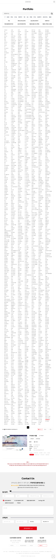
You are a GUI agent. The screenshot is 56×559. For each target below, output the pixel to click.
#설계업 (26, 40)
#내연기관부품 (13, 165)
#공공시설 (6, 349)
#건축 (5, 264)
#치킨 (39, 335)
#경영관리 (6, 311)
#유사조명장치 (34, 159)
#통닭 (46, 78)
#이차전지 (33, 258)
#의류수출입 (34, 235)
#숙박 (26, 165)
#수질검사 (26, 153)
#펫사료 (46, 145)
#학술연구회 (47, 243)
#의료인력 (33, 223)
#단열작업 (12, 227)
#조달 (39, 156)
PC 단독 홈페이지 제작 (18, 500)
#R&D (5, 115)
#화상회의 (47, 358)
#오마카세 (33, 83)
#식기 (26, 244)
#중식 (39, 215)
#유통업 (33, 177)
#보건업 (19, 180)
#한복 (46, 262)
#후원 (46, 413)
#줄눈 (39, 205)
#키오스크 (40, 418)
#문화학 (19, 40)
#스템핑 (26, 202)
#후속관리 (47, 411)
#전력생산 (40, 34)
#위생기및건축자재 (35, 147)
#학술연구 (47, 238)
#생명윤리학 (20, 404)
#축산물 (39, 311)
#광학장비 (6, 424)
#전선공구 (40, 48)
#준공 (39, 202)
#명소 (12, 393)
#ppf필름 (5, 170)
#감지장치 (6, 220)
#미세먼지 (19, 60)
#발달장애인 (20, 110)
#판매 (46, 119)
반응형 (8, 17)
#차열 (39, 256)
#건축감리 (6, 265)
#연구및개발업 (34, 33)
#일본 (33, 300)
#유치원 (33, 173)
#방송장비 (19, 128)
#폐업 (46, 154)
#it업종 (5, 154)
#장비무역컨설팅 (34, 372)
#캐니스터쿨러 (40, 358)
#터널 (46, 48)
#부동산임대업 (20, 237)
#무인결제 (19, 34)
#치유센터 (40, 332)
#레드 (12, 338)
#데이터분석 (13, 272)
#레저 (12, 348)
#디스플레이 (13, 320)
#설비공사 (26, 45)
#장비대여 (33, 369)
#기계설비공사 (13, 103)
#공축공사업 (6, 390)
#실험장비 (26, 311)
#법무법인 (19, 151)
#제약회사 (40, 124)
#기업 (12, 124)
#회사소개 (47, 405)
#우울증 (33, 119)
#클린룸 (39, 413)
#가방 (5, 195)
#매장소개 (12, 384)
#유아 (33, 160)
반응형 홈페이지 (8, 500)
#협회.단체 (47, 343)
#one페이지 (6, 168)
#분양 (19, 267)
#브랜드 (19, 279)
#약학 (26, 372)
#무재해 (19, 36)
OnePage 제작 (41, 500)
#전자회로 (40, 78)
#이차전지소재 (34, 261)
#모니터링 (12, 398)
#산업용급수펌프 (21, 361)
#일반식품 (33, 296)
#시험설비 (26, 240)
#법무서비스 (20, 153)
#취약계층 (40, 320)
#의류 (33, 227)
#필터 (46, 226)
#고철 (5, 328)
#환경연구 (47, 386)
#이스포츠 (33, 256)
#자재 (33, 355)
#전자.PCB (40, 54)
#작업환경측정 (34, 360)
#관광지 (5, 408)
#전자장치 (40, 69)
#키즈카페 (40, 421)
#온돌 (33, 90)
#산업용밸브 (20, 363)
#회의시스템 (47, 408)
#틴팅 (46, 109)
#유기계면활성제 (34, 153)
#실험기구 (26, 303)
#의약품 (33, 238)
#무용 (19, 33)
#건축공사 (6, 267)
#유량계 (33, 156)
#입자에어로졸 (34, 313)
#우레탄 (33, 116)
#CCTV (5, 43)
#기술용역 (12, 118)
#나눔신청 (12, 154)
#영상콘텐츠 (34, 71)
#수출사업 (26, 159)
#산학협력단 (20, 378)
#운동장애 (33, 125)
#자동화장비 (34, 343)
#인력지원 (33, 272)
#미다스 (19, 52)
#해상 (46, 288)
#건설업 (5, 256)
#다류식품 (12, 212)
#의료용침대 (34, 220)
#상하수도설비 (20, 401)
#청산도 (39, 285)
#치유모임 (40, 331)
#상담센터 (19, 390)
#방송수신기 (20, 127)
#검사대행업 (6, 290)
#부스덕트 (19, 247)
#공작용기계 (6, 375)
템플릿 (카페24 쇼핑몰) (47, 24)
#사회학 (19, 345)
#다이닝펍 (12, 215)
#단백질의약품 (13, 224)
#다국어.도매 (13, 211)
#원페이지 (33, 144)
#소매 (26, 87)
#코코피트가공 (40, 396)
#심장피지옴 (27, 317)
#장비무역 (33, 370)
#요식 (33, 106)
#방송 (19, 125)
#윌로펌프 (33, 151)
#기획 (12, 144)
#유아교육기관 (34, 162)
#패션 (46, 128)
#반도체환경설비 (21, 101)
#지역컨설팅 (40, 226)
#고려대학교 (6, 323)
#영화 (33, 74)
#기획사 (12, 145)
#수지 (26, 150)
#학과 (46, 232)
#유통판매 (33, 179)
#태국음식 (47, 39)
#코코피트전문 (40, 399)
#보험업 (19, 205)
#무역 (19, 30)
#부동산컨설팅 (20, 238)
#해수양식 (47, 300)
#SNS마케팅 (6, 127)
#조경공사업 (40, 147)
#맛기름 (12, 375)
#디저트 (12, 323)
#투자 (46, 98)
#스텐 (26, 200)
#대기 (12, 235)
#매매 (12, 380)
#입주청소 (33, 317)
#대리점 (12, 244)
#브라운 (19, 278)
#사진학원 (19, 334)
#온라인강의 (34, 94)
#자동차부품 (34, 329)
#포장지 (46, 165)
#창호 (39, 264)
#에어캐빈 (26, 401)
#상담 (19, 387)
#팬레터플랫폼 (47, 132)
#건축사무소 (6, 276)
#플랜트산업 (47, 206)
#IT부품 (5, 68)
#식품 (26, 261)
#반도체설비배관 (21, 97)
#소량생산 (26, 86)
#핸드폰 (46, 311)
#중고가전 (40, 209)
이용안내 (31, 545)
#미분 (19, 55)
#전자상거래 (40, 63)
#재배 (33, 383)
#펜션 (46, 141)
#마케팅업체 (13, 370)
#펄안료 (46, 133)
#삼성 (19, 384)
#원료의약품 (34, 141)
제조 (24, 17)
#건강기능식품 (6, 240)
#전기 (33, 399)
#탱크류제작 (47, 46)
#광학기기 (6, 422)
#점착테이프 (40, 86)
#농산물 (12, 197)
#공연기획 (6, 370)
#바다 (19, 75)
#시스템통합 (27, 223)
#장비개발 (33, 367)
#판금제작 (47, 115)
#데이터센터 (13, 273)
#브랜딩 (19, 282)
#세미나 (26, 72)
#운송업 (33, 128)
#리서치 (12, 361)
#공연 (5, 369)
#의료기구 (33, 205)
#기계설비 (12, 101)
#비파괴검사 (20, 314)
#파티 (46, 113)
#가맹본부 (6, 186)
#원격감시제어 (34, 133)
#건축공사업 (6, 268)
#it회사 (5, 159)
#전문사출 (40, 42)
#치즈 (39, 334)
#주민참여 (40, 185)
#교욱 (12, 33)
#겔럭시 (5, 303)
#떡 (11, 329)
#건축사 (5, 275)
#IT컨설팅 (6, 80)
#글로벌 (12, 78)
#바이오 (19, 80)
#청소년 (39, 288)
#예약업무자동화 (34, 80)
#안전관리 (26, 348)
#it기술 (5, 148)
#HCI (5, 55)
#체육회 (39, 299)
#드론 (12, 314)
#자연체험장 (34, 351)
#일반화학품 (34, 299)
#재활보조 (33, 387)
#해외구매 (47, 305)
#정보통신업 (40, 101)
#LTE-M (5, 94)
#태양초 (46, 45)
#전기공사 (33, 404)
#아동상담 (26, 331)
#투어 (46, 95)
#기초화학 (12, 139)
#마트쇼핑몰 (13, 373)
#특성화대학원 (47, 103)
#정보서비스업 (40, 97)
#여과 (26, 415)
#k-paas (5, 160)
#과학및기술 (6, 402)
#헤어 (46, 329)
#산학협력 (19, 376)
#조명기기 (40, 162)
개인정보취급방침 (23, 545)
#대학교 (12, 258)
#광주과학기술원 (7, 419)
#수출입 (26, 162)
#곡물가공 (6, 335)
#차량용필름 (40, 252)
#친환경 (39, 341)
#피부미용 (47, 212)
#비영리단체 (20, 297)
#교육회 (12, 45)
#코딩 (39, 390)
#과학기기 (6, 398)
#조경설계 (40, 150)
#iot (5, 144)
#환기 (46, 390)
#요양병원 (33, 109)
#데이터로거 (13, 270)
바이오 (35, 17)
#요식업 (33, 107)
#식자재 (26, 258)
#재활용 (33, 389)
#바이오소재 (20, 86)
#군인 (12, 68)
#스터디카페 (27, 198)
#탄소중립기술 (47, 33)
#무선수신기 (13, 422)
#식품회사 (26, 270)
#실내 (26, 290)
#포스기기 (47, 162)
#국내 (12, 57)
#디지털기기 (13, 326)
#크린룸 (39, 408)
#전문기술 (40, 40)
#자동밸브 (33, 322)
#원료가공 (33, 139)
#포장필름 (47, 167)
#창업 (39, 261)
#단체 (12, 230)
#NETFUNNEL (6, 103)
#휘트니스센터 (47, 416)
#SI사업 (5, 122)
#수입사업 (26, 147)
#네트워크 (12, 177)
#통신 (46, 80)
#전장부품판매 (40, 80)
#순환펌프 (26, 168)
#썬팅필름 (26, 328)
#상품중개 (19, 399)
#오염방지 (33, 86)
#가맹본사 (6, 188)
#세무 (26, 63)
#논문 (12, 192)
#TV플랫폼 (6, 132)
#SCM (5, 119)
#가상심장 (6, 197)
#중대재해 (40, 214)
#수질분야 (26, 154)
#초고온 (39, 305)
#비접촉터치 (20, 303)
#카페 (39, 354)
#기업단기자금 (13, 127)
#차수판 (39, 253)
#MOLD (5, 97)
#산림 (19, 346)
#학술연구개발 (47, 240)
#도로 (12, 279)
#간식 (5, 211)
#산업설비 (19, 355)
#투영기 (46, 97)
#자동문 (33, 320)
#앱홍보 (26, 366)
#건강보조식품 (6, 241)
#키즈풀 (39, 422)
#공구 (5, 352)
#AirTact (5, 36)
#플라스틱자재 (47, 202)
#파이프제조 (47, 110)
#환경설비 (47, 384)
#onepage (6, 167)
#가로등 (5, 185)
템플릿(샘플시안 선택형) (34, 24)
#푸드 (46, 176)
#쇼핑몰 (26, 133)
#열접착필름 (34, 57)
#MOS (5, 98)
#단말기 (12, 221)
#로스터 (12, 354)
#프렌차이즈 (47, 189)
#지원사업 (40, 227)
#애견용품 (26, 357)
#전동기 (39, 31)
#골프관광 (6, 343)
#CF (5, 46)
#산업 (19, 348)
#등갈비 (12, 316)
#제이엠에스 (40, 125)
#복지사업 (19, 212)
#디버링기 (12, 319)
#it (4, 145)
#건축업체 (6, 284)
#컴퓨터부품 (40, 380)
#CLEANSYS (6, 48)
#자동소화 (33, 323)
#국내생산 (12, 59)
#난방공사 (12, 159)
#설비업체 (26, 48)
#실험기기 (26, 305)
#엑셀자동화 (27, 408)
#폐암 (46, 153)
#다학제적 (12, 218)
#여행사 (26, 419)
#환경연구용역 (47, 387)
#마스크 (12, 366)
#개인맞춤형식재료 (7, 235)
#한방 (46, 261)
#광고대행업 (6, 416)
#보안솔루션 (20, 188)
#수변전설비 (27, 138)
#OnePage (6, 109)
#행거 (46, 314)
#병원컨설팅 (20, 179)
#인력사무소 (34, 270)
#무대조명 (12, 413)
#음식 (33, 189)
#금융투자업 (13, 90)
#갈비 (5, 215)
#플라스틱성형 (47, 200)
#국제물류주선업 (14, 63)
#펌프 (46, 135)
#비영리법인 (20, 299)
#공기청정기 (6, 358)
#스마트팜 (26, 183)
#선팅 (26, 36)
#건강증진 (6, 244)
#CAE (5, 40)
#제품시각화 (40, 144)
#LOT (5, 92)
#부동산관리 (20, 229)
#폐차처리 (47, 159)
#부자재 (19, 249)
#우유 (33, 121)
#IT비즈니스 (6, 69)
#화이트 (46, 361)
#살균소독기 (20, 381)
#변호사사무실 (20, 170)
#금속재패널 (13, 86)
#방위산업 (19, 135)
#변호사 (19, 168)
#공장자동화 (6, 381)
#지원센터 (40, 229)
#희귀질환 (47, 421)
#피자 (46, 215)
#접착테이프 (40, 87)
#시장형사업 (27, 227)
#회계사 (46, 404)
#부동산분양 (20, 232)
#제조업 (39, 132)
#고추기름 (6, 329)
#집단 (39, 244)
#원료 (33, 138)
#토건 (46, 60)
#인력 (33, 268)
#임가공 (33, 303)
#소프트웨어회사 (28, 121)
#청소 (39, 287)
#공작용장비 (6, 376)
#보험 (19, 198)
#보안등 (19, 186)
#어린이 (26, 384)
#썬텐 (26, 322)
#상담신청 (19, 393)
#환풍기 (46, 395)
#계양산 (5, 317)
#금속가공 (12, 81)
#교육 (12, 34)
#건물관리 (6, 246)
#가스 (5, 200)
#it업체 (5, 156)
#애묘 (26, 358)
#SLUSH (5, 124)
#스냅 (26, 171)
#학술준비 (47, 244)
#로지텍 (12, 357)
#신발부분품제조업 (28, 275)
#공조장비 (6, 386)
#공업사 (5, 367)
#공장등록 (6, 380)
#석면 (26, 33)
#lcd (5, 163)
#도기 (12, 278)
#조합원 (39, 171)
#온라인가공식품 (34, 92)
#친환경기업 (40, 343)
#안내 (26, 341)
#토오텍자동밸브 (48, 72)
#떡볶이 (12, 331)
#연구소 (33, 34)
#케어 (39, 386)
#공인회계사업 (6, 373)
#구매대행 (12, 49)
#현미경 (46, 337)
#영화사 (33, 75)
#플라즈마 (47, 203)
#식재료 (26, 259)
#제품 (39, 136)
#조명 (39, 159)
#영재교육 (33, 72)
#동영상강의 (13, 308)
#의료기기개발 (34, 208)
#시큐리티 (26, 230)
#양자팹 (26, 383)
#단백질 (12, 223)
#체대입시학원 (40, 294)
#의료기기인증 (34, 212)
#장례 (33, 363)
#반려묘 (19, 107)
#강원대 (5, 223)
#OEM (5, 106)
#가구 (5, 183)
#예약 (33, 78)
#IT (4, 63)
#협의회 (46, 340)
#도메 (12, 285)
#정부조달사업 (40, 104)
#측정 (39, 323)
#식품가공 (26, 262)
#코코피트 (40, 395)
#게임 (5, 297)
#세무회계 (26, 69)
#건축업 (5, 282)
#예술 (33, 77)
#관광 (5, 407)
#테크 (46, 57)
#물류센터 (19, 48)
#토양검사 (47, 71)
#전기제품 (33, 424)
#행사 (46, 316)
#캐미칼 (39, 360)
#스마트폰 (26, 186)
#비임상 (19, 300)
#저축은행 (33, 393)
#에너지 (26, 393)
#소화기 (26, 124)
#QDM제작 (6, 112)
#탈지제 (46, 36)
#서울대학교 (20, 422)
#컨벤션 (39, 370)
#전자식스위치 (40, 66)
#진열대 (39, 241)
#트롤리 (46, 100)
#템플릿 (46, 59)
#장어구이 (33, 376)
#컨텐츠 (39, 375)
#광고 (5, 413)
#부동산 (19, 224)
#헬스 (46, 332)
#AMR (5, 34)
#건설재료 (6, 261)
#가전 (5, 202)
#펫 (45, 142)
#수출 (26, 156)
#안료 (26, 343)
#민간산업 (19, 68)
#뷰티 (19, 276)
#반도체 (19, 94)
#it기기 (5, 147)
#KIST (5, 87)
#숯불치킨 (26, 170)
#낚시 (12, 156)
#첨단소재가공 (40, 279)
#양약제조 (26, 380)
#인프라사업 (34, 294)
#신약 (26, 284)
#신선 (26, 278)
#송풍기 (26, 128)
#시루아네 (26, 212)
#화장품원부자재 (48, 367)
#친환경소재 (40, 345)
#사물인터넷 (20, 323)
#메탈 (12, 392)
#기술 (12, 113)
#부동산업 (19, 235)
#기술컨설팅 (13, 121)
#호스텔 (46, 345)
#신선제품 (26, 281)
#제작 (39, 127)
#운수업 (33, 132)
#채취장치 (40, 270)
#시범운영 (26, 214)
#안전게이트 (27, 346)
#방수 (19, 132)
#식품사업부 (27, 264)
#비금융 (19, 291)
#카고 (39, 348)
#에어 (26, 398)
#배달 (19, 139)
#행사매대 (47, 320)
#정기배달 (40, 89)
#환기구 (46, 392)
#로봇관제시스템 (14, 352)
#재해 (33, 384)
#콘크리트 (40, 404)
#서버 (19, 415)
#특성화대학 (47, 101)
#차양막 (39, 255)
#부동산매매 (20, 230)
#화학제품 (47, 378)
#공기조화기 (6, 357)
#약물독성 (26, 367)
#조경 (39, 145)
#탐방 (46, 37)
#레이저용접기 (13, 345)
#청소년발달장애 (41, 290)
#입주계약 (33, 314)
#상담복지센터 (20, 389)
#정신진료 (40, 116)
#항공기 (46, 282)
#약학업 (26, 373)
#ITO (5, 65)
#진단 (39, 240)
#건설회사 (6, 262)
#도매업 (12, 284)
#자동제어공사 (34, 326)
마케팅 (31, 17)
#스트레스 (26, 205)
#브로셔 (19, 285)
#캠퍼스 (39, 363)
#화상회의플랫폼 (48, 360)
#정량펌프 (40, 90)
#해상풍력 (47, 299)
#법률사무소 (20, 148)
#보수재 (19, 183)
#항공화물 (47, 285)
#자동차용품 (34, 334)
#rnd (5, 171)
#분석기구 (19, 264)
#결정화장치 (6, 305)
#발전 (19, 113)
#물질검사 (19, 51)
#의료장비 (33, 224)
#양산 (26, 375)
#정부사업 (40, 103)
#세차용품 (26, 75)
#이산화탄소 (34, 255)
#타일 (39, 424)
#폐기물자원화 (47, 151)
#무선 (12, 416)
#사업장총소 (20, 326)
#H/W (5, 54)
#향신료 (46, 326)
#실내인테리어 (27, 293)
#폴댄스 (46, 170)
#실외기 (26, 300)
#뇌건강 (12, 206)
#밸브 (19, 147)
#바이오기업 (20, 81)
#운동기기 (33, 124)
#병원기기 (19, 176)
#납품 (12, 160)
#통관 (46, 77)
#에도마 (26, 395)
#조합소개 (40, 170)
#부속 (19, 244)
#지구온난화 (40, 218)
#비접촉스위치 (20, 302)
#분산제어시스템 (21, 261)
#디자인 (12, 322)
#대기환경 (12, 241)
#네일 (12, 173)
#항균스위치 (47, 287)
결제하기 (40, 545)
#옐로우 (33, 81)
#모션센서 (12, 405)
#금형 (12, 92)
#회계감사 (47, 401)
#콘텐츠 (39, 405)
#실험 (26, 302)
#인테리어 (33, 287)
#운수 (33, 130)
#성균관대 (26, 54)
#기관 (12, 107)
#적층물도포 (34, 396)
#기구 (12, 109)
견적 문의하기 (28, 528)
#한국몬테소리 (47, 255)
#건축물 (5, 273)
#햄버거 (46, 313)
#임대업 (33, 306)
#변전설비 (19, 165)
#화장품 (46, 363)
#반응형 (19, 109)
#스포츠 (26, 206)
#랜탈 (12, 337)
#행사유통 (47, 323)
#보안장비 (19, 189)
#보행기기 (19, 195)
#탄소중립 (47, 31)
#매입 (12, 381)
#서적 (26, 30)
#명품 (12, 395)
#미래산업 (19, 54)
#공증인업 (6, 389)
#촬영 (39, 308)
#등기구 (12, 317)
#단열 (12, 226)
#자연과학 (33, 349)
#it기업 (5, 150)
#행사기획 (47, 317)
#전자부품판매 (40, 62)
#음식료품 (33, 191)
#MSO (5, 100)
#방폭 (19, 136)
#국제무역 (12, 62)
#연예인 (33, 54)
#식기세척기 (27, 247)
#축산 (39, 310)
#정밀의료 (40, 94)
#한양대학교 (47, 268)
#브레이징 (19, 284)
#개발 (5, 229)
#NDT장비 (6, 101)
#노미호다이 (13, 183)
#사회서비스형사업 (21, 343)
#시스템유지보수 (28, 221)
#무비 (12, 415)
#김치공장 (12, 147)
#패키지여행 (47, 130)
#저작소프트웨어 (34, 392)
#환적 (46, 393)
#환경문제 (47, 381)
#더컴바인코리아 (14, 264)
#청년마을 (40, 282)
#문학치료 (19, 39)
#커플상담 (40, 366)
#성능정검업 (27, 59)
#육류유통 (33, 183)
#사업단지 (19, 325)
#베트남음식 (20, 160)
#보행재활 (19, 197)
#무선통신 (12, 424)
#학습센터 (47, 247)
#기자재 (12, 136)
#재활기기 (33, 386)
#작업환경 (33, 358)
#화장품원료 (47, 366)
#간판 (5, 212)
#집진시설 (40, 246)
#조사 (39, 167)
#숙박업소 (26, 167)
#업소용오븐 (27, 392)
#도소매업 (12, 290)
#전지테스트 (40, 84)
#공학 (5, 392)
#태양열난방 (47, 43)
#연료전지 (33, 45)
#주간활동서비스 (41, 182)
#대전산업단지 (13, 252)
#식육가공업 (27, 256)
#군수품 (12, 66)
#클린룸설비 (40, 415)
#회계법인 (47, 402)
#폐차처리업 (47, 160)
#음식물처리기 (34, 192)
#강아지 (5, 221)
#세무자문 (26, 68)
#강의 (5, 226)
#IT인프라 (6, 77)
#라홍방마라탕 (13, 332)
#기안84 (12, 122)
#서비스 (19, 416)
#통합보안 (47, 92)
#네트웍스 (12, 180)
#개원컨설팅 (6, 233)
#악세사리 (26, 340)
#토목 (46, 66)
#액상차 (26, 363)
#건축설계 (6, 281)
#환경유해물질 (47, 389)
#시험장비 (26, 241)
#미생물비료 (20, 59)
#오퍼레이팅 (34, 87)
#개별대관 (6, 232)
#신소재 (26, 282)
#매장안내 (12, 386)
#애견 (26, 355)
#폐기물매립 (47, 150)
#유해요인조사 (34, 180)
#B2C (5, 39)
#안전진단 (26, 351)
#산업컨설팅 (20, 373)
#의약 (33, 237)
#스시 (26, 188)
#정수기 (39, 107)
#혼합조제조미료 (48, 349)
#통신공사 (47, 81)
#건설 (5, 249)
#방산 (19, 124)
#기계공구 (12, 98)
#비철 (19, 310)
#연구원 (33, 39)
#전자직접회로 (40, 74)
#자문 (33, 345)
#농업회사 (12, 203)
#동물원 (12, 306)
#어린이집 (26, 386)
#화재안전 (47, 372)
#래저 (12, 334)
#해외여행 (47, 310)
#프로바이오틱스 (48, 195)
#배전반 (19, 141)
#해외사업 (47, 308)
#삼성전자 (19, 386)
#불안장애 (19, 273)
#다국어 (12, 209)
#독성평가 (12, 302)
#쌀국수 (26, 320)
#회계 (46, 399)
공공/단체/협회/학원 (22, 24)
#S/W (5, 118)
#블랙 (19, 287)
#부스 (19, 246)
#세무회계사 (27, 71)
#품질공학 (47, 180)
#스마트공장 (27, 176)
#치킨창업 (40, 338)
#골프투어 (6, 348)
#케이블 (39, 387)
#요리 (33, 104)
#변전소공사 (20, 167)
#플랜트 (46, 205)
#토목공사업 (47, 69)
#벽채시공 (19, 163)
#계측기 (5, 319)
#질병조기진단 (40, 243)
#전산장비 (40, 46)
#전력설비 (40, 36)
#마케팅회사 (13, 372)
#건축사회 (6, 279)
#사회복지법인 (20, 340)
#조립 (39, 157)
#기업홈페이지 (13, 133)
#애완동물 (26, 360)
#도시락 (12, 293)
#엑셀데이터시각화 (28, 407)
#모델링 (12, 401)
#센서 (26, 78)
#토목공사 (47, 68)
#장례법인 (33, 364)
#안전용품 (26, 349)
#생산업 (19, 411)
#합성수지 (47, 279)
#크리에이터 (40, 407)
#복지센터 (19, 214)
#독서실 (12, 300)
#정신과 (39, 115)
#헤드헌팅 (47, 328)
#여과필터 (26, 416)
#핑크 (46, 227)
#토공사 (46, 62)
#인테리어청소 (34, 290)
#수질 (26, 151)
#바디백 (19, 78)
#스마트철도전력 (28, 182)
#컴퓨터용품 (40, 383)
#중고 (39, 208)
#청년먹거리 (40, 284)
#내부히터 (12, 163)
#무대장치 (12, 411)
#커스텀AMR (40, 364)
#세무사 (26, 66)
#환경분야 (47, 383)
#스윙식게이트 (27, 189)
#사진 (19, 329)
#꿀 (11, 150)
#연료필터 (33, 46)
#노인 (12, 185)
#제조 (39, 128)
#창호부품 (40, 265)
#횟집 (46, 410)
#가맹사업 (6, 191)
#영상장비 (33, 68)
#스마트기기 (27, 177)
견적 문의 (32, 438)
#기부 (12, 112)
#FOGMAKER (6, 52)
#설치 (26, 49)
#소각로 (26, 83)
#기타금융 (12, 141)
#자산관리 (33, 346)
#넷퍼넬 (12, 182)
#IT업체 (5, 75)
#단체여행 (12, 232)
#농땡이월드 (13, 195)
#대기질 (12, 240)
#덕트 (12, 265)
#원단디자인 (34, 136)
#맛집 (12, 376)
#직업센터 (40, 233)
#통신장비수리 (47, 86)
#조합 (39, 168)
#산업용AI (19, 360)
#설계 (26, 37)
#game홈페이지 (7, 142)
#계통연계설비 (6, 320)
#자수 (33, 348)
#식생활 (26, 253)
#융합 (33, 185)
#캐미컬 (39, 361)
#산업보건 (19, 354)
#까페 (12, 148)
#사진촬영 (19, 332)
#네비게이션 (13, 171)
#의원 (33, 240)
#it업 (5, 153)
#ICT (5, 59)
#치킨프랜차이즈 (41, 340)
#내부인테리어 (13, 162)
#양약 (26, 378)
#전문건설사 (40, 37)
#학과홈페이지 (47, 233)
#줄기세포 (40, 203)
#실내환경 (26, 297)
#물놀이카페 (20, 42)
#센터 (26, 80)
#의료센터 (33, 217)
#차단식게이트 (40, 247)
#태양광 (46, 40)
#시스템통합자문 (28, 224)
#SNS (5, 125)
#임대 (33, 305)
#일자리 (33, 302)
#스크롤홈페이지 (28, 194)
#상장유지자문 (20, 396)
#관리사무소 (6, 411)
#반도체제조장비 (21, 100)
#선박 (26, 34)
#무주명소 (19, 37)
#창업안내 (40, 262)
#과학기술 (6, 401)
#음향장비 (33, 200)
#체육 (39, 296)
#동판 (12, 310)
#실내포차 (26, 296)
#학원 (46, 249)
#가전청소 (6, 205)
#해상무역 (47, 291)
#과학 (5, 396)
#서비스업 (19, 419)
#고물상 (5, 325)
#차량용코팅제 (40, 249)
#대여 (12, 249)
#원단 (33, 135)
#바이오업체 (20, 87)
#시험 (26, 233)
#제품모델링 (40, 139)
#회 (45, 398)
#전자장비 (40, 68)
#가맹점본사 (6, 194)
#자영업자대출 (34, 352)
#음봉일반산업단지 (35, 188)
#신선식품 (26, 279)
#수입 (26, 145)
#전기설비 (33, 410)
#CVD (5, 49)
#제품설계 (40, 142)
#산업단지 (19, 352)
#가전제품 (6, 203)
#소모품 (26, 90)
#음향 (33, 198)
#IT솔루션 (6, 72)
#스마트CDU (27, 174)
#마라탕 (12, 363)
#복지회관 (19, 215)
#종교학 (39, 173)
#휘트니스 (47, 415)
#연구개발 (26, 422)
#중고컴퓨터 (40, 211)
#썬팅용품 (26, 326)
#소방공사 (26, 92)
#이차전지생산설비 (35, 259)
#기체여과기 (13, 138)
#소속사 (26, 97)
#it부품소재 (6, 151)
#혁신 (46, 335)
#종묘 (39, 174)
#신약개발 (26, 285)
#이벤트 (33, 252)
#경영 (5, 310)
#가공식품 (6, 179)
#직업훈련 (40, 235)
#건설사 (5, 252)
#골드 (5, 338)
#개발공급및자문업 (7, 230)
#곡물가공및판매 (7, 337)
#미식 (19, 65)
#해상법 (46, 293)
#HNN (5, 57)
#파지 (46, 112)
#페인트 (46, 139)
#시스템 (26, 218)
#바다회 (19, 77)
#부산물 (19, 243)
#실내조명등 (27, 294)
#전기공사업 (34, 405)
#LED (5, 90)
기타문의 (19, 503)
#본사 (19, 220)
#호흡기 (46, 346)
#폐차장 (46, 157)
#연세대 (33, 48)
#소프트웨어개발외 (28, 116)
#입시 (33, 310)
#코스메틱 (40, 392)
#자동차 (33, 328)
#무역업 (19, 31)
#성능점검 (26, 57)
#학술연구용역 (47, 241)
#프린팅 (46, 197)
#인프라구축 (34, 293)
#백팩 (19, 145)
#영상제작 (33, 69)
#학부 (46, 235)
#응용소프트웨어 (34, 202)
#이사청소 (33, 253)
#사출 (19, 335)
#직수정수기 (40, 232)
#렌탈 (12, 349)
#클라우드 (40, 410)
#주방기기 (40, 188)
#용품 (33, 115)
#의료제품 (33, 226)
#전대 (39, 30)
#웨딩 (33, 145)
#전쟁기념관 (40, 83)
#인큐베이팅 (34, 282)
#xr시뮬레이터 (6, 174)
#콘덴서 (39, 402)
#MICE (5, 95)
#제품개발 (40, 138)
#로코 (12, 358)
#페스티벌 (47, 138)
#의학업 (33, 249)
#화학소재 (47, 375)
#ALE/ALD (6, 33)
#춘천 (39, 313)
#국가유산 (12, 55)
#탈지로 (46, 34)
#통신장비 (47, 84)
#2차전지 (5, 30)
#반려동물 (19, 106)
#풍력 (46, 182)
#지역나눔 (40, 221)
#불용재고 (19, 275)
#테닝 (46, 51)
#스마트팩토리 (27, 185)
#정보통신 (40, 100)
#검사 (5, 288)
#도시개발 (12, 291)
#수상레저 (26, 141)
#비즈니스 (19, 306)
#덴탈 (12, 276)
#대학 (12, 256)
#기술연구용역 (13, 116)
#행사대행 (47, 319)
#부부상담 (19, 240)
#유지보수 (33, 171)
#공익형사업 (6, 372)
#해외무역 (47, 306)
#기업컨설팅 (13, 132)
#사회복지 (19, 338)
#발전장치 (19, 121)
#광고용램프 (6, 418)
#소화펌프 (26, 125)
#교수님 (12, 31)
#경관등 (5, 306)
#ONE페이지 (6, 107)
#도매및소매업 (13, 282)
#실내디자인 (27, 291)
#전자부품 (40, 60)
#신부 (26, 276)
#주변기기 (40, 192)
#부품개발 (19, 252)
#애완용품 (26, 361)
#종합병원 (40, 179)
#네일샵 (12, 174)
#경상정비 (6, 308)
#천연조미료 (40, 275)
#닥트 (12, 220)
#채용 (39, 268)
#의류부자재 (34, 233)
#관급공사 (6, 410)
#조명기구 (40, 160)
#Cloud (5, 51)
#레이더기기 (13, 341)
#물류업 (19, 49)
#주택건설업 (40, 195)
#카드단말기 (40, 349)
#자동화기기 (34, 340)
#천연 (39, 272)
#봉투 (19, 221)
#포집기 (46, 168)
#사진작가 (19, 331)
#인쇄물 (33, 278)
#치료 (39, 329)
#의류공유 (33, 229)
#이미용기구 (34, 250)
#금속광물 (12, 83)
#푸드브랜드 (47, 177)
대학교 (12, 17)
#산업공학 (19, 349)
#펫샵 (46, 147)
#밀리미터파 (20, 72)
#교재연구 (12, 46)
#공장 (5, 378)
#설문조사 (26, 42)
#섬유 (26, 51)
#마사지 (12, 364)
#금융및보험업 (13, 89)
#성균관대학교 (27, 55)
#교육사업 (12, 37)
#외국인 (33, 100)
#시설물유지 (27, 217)
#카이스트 (40, 352)
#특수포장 (47, 107)
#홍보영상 (47, 354)
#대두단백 (12, 243)
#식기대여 (26, 246)
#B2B (5, 37)
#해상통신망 (47, 297)
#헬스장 (46, 334)
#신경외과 (26, 272)
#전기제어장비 (34, 422)
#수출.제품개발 (27, 157)
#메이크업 (12, 390)
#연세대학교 (34, 49)
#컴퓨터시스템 (40, 381)
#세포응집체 (27, 77)
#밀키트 (19, 74)
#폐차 (46, 156)
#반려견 (19, 103)
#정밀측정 (40, 95)
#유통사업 (33, 176)
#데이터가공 (13, 268)
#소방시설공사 (27, 95)
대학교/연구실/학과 (21, 20)
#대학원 (12, 261)
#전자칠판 (40, 75)
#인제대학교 (34, 279)
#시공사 (26, 211)
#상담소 (19, 392)
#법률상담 (19, 150)
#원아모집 (33, 142)
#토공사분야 (47, 63)
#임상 (33, 308)
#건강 (5, 238)
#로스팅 (12, 355)
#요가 (33, 103)
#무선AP (12, 418)
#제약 (39, 122)
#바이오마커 (20, 83)
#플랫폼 (46, 208)
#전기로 (33, 408)
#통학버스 (47, 89)
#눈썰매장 (12, 208)
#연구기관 (33, 30)
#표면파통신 (47, 174)
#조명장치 (40, 163)
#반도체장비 (20, 98)
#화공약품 (47, 355)
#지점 (39, 230)
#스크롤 (26, 192)
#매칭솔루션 (13, 387)
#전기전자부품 (34, 418)
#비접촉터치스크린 (21, 305)
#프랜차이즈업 (47, 186)
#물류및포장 (20, 46)
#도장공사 (12, 299)
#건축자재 (6, 285)
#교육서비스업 (13, 40)
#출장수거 (40, 316)
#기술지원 (12, 119)
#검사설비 (6, 291)
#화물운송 (47, 357)
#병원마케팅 (20, 177)
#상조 (19, 398)
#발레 (19, 112)
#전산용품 (40, 45)
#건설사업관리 (6, 253)
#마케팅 (12, 367)
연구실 (15, 17)
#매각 (12, 378)
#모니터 (12, 396)
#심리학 (26, 316)
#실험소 (26, 308)
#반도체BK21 (20, 95)
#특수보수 (47, 104)
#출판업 (39, 319)
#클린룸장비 (40, 416)
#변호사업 (19, 171)
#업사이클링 (27, 390)
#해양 (46, 302)
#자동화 (33, 337)
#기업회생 (12, 135)
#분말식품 (19, 259)
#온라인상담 (34, 95)
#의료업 (33, 218)
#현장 (46, 338)
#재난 (33, 378)
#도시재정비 (13, 294)
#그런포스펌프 (13, 72)
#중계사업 (40, 206)
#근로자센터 (13, 77)
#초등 (39, 306)
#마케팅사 (12, 369)
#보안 (19, 185)
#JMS (5, 83)
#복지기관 (19, 211)
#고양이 (5, 326)
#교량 (12, 30)
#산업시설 (19, 357)
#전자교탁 (40, 57)
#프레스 (46, 188)
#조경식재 (40, 151)
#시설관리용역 (27, 215)
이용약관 (11, 545)
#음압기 (33, 195)
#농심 (12, 200)
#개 (4, 227)
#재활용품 (33, 390)
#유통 (33, 174)
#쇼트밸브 (26, 130)
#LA (4, 89)
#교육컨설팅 (13, 43)
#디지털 (12, 325)
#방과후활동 (20, 122)
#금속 (12, 80)
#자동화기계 (34, 338)
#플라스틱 (47, 198)
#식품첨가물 (27, 267)
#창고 (39, 258)
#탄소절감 (47, 30)
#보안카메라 (20, 191)
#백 (18, 144)
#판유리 (46, 121)
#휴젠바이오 (47, 419)
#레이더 (12, 340)
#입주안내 (33, 316)
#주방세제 (40, 191)
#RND (5, 116)
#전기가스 (33, 401)
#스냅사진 (26, 173)
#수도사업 (26, 136)
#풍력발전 (47, 183)
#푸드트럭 (47, 179)
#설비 (26, 43)
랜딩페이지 (39, 17)
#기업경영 (12, 125)
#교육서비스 (13, 39)
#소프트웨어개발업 (28, 115)
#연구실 (33, 36)
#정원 (39, 118)
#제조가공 (40, 130)
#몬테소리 (12, 408)
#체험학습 (40, 303)
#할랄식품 (47, 278)
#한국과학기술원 (48, 253)
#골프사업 (6, 345)
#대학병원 (12, 259)
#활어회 (46, 396)
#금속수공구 (13, 84)
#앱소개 (26, 364)
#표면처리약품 (47, 173)
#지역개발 (40, 220)
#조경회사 (40, 154)
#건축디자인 (6, 272)
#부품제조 (19, 258)
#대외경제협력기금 (14, 250)
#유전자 (33, 163)
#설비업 (26, 46)
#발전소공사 (20, 119)
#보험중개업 (20, 206)
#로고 (12, 351)
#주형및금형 (40, 198)
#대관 (12, 233)
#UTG (5, 133)
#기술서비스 (13, 115)
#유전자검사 (34, 165)
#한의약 (46, 270)
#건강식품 (6, 243)
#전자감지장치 (40, 55)
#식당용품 (26, 252)
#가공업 (5, 180)
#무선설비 (12, 421)
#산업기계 (19, 351)
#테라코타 (47, 52)
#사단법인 (19, 319)
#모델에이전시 (13, 402)
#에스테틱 (26, 396)
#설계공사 (26, 39)
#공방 (5, 364)
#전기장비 (33, 415)
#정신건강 (40, 110)
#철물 (39, 278)
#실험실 (26, 310)
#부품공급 (19, 253)
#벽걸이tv (19, 162)
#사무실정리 (20, 322)
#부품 (19, 250)
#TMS (5, 130)
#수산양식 (26, 139)
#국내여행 (12, 60)
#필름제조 (47, 223)
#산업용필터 (20, 369)
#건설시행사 (6, 255)
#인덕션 (33, 267)
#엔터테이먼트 (27, 413)
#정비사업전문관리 (41, 106)
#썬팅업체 (26, 325)
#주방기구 (40, 186)
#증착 (39, 217)
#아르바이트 (27, 334)
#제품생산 (40, 141)
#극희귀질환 (13, 75)
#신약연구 (26, 287)
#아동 (26, 329)
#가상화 (5, 198)
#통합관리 (47, 90)
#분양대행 (19, 268)
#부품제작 (19, 256)
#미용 (19, 66)
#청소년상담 (40, 291)
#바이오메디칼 (20, 84)
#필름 (46, 218)
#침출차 (39, 346)
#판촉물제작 (47, 125)
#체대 (39, 293)
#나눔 (12, 153)
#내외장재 (12, 167)
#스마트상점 (27, 179)
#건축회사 (6, 287)
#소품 (26, 101)
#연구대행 (33, 31)
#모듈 (12, 404)
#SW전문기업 (6, 128)
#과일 (5, 395)
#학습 (46, 246)
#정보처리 (40, 98)
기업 (9, 20)
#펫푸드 (46, 148)
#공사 (5, 366)
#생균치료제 (20, 402)
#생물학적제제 (20, 407)
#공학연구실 (6, 393)
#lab (5, 162)
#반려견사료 (20, 104)
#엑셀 (26, 404)
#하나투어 (47, 230)
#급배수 (12, 94)
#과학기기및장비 (7, 399)
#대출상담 (12, 255)
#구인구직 (12, 51)
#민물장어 (19, 69)
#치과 (39, 328)
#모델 (12, 399)
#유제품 (33, 170)
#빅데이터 (19, 316)
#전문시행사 (40, 43)
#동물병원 (12, 305)
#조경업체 (40, 153)
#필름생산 (47, 221)
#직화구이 (40, 237)
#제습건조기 (40, 121)
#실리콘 (26, 299)
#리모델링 (12, 360)
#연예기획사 (34, 52)
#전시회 (39, 51)
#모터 (12, 407)
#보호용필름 (20, 208)
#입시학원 (33, 311)
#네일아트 (12, 176)
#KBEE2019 (6, 86)
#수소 (26, 142)
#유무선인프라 (34, 157)
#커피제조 (40, 369)
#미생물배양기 (20, 57)
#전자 (39, 52)
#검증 (5, 293)
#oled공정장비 (6, 165)
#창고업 (39, 259)
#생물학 (19, 405)
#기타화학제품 (13, 142)
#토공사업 (47, 65)
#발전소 (19, 118)
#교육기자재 (13, 36)
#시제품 (26, 229)
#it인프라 (5, 157)
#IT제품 (5, 78)
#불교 (19, 272)
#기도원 (12, 110)
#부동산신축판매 (21, 233)
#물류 (19, 43)
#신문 (26, 273)
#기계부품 (12, 100)
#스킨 (26, 197)
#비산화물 (19, 294)
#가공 (5, 176)
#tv (4, 173)
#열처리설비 (34, 60)
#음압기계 (33, 197)
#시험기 (26, 235)
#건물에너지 (6, 247)
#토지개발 (47, 74)
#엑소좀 (26, 410)
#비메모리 (19, 293)
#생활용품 (19, 413)
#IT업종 (5, 74)
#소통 (26, 100)
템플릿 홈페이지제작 (31, 500)
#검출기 (5, 294)
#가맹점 (5, 192)
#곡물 (5, 334)
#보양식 (19, 192)
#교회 (12, 48)
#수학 (26, 163)
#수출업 (26, 160)
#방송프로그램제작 (21, 130)
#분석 (19, 262)
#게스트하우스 (6, 296)
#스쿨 (26, 191)
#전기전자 (33, 416)
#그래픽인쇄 (13, 71)
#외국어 (33, 98)
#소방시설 (26, 94)
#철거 (39, 276)
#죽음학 (39, 200)
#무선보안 (12, 419)
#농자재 (12, 205)
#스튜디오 (26, 203)
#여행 (26, 418)
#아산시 (26, 335)
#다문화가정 (13, 214)
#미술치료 (19, 63)
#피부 (46, 211)
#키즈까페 (40, 419)
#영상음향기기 (34, 66)
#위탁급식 (33, 150)
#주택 (39, 194)
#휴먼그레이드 (47, 418)
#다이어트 (12, 217)
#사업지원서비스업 (21, 328)
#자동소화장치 (34, 325)
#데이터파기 (13, 275)
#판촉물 (46, 124)
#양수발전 (26, 376)
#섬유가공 (26, 52)
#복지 (19, 209)
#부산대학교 (20, 241)
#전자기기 (40, 59)
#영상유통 (33, 65)
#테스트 (46, 55)
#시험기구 (26, 237)
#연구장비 (33, 40)
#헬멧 (46, 331)
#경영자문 (6, 314)
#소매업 (26, 89)
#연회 (33, 55)
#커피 (39, 367)
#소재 (26, 98)
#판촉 (46, 122)
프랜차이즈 (20, 17)
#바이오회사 (20, 90)
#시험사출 (26, 238)
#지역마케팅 (40, 223)
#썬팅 (26, 323)
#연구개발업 (27, 424)
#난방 (12, 157)
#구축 (12, 52)
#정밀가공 (40, 92)
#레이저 (12, 343)
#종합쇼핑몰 (40, 180)
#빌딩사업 (19, 317)
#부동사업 (19, 223)
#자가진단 (33, 319)
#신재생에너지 (27, 288)
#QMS (5, 113)
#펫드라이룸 (47, 144)
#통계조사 (47, 75)
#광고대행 (6, 415)
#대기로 (12, 237)
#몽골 (12, 410)
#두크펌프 (12, 311)
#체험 (39, 300)
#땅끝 (12, 328)
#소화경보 (26, 122)
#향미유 (46, 325)
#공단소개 (6, 361)
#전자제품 (40, 72)
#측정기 (39, 325)
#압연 (26, 354)
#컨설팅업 (40, 373)
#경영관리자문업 (7, 313)
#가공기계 (6, 177)
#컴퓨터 (39, 378)
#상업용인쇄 (20, 395)
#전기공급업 (34, 402)
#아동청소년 (27, 332)
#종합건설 (40, 177)
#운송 (33, 127)
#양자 (26, 381)
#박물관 (19, 92)
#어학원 (26, 387)
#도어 (12, 296)
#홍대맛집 (47, 351)
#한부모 (46, 264)
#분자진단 (19, 270)
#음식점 (33, 194)
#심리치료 (26, 314)
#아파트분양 (27, 338)
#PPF (5, 110)
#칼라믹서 (40, 357)
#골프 (5, 341)
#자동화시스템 (34, 341)
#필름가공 (47, 220)
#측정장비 (40, 326)
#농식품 (12, 198)
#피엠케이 (47, 214)
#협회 (46, 341)
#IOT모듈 (5, 62)
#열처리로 (33, 59)
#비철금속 (19, 311)
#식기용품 (26, 249)
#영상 (33, 62)
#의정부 (33, 243)
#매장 (12, 383)
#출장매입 (40, 314)
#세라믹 (26, 62)
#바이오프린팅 (20, 89)
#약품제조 (26, 370)
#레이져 (12, 346)
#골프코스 (6, 346)
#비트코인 (19, 313)
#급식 (12, 95)
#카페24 (39, 355)
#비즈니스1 (20, 308)
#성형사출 (26, 60)
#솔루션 (26, 127)
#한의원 (46, 272)
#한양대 (46, 267)
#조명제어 (40, 165)
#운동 (33, 122)
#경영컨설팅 (6, 316)
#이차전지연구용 (34, 262)
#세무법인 (26, 65)
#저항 (33, 395)
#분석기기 (19, 265)
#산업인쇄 (19, 370)
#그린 (12, 74)
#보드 (19, 182)
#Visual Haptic (6, 135)
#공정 (5, 383)
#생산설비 (19, 410)
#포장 (46, 163)
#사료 (19, 320)
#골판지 (5, 340)
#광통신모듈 (6, 421)
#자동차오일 (34, 332)
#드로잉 (12, 313)
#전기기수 (33, 407)
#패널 (46, 127)
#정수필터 (40, 109)
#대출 (12, 253)
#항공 (46, 281)
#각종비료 (6, 209)
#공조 (5, 384)
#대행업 (12, 262)
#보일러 (19, 194)
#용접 (33, 113)
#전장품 (39, 81)
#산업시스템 (20, 358)
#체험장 (39, 302)
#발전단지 (19, 115)
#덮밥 (12, 267)
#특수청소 (47, 106)
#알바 (26, 352)
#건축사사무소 (6, 278)
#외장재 (33, 101)
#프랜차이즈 (47, 185)
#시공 (26, 209)
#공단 (5, 360)
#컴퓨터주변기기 (41, 384)
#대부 (12, 246)
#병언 (19, 173)
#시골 (26, 208)
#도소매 (12, 288)
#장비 (33, 366)
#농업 (12, 202)
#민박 (19, 71)
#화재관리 (47, 370)
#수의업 (26, 144)
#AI (4, 31)
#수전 (26, 148)
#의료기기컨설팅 (34, 214)
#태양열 (46, 42)
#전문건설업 (40, 39)
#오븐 (33, 84)
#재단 (33, 380)
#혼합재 (46, 348)
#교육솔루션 (13, 42)
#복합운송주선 (20, 217)
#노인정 (12, 189)
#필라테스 (47, 217)
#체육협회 (40, 297)
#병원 (19, 174)
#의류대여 (33, 230)
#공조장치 (6, 387)
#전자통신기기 (40, 77)
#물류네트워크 (20, 45)
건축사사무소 (45, 17)
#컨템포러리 (40, 376)
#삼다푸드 (19, 383)
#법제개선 (19, 157)
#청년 (39, 281)
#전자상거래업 (40, 65)
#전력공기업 (40, 33)
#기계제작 (12, 106)
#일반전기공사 (34, 297)
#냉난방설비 (13, 170)
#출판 (39, 317)
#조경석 (39, 148)
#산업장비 (19, 372)
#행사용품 (47, 322)
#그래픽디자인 (13, 69)
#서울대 (19, 421)
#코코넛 (39, 393)
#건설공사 (6, 250)
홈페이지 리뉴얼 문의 (9, 503)
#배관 (19, 138)
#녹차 (12, 191)
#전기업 (33, 411)
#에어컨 (26, 402)
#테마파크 (47, 54)
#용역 (33, 112)
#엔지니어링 (27, 411)
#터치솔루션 (47, 49)
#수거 (26, 135)
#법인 (19, 154)
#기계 (12, 97)
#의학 (33, 244)
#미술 (19, 62)
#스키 (26, 195)
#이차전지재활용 (34, 264)
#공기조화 (6, 355)
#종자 (39, 176)
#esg (5, 139)
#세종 (26, 74)
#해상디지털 (47, 290)
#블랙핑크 (19, 288)
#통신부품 (47, 83)
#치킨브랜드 (40, 337)
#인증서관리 (34, 281)
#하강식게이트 (47, 229)
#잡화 (33, 361)
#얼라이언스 (27, 389)
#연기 (33, 42)
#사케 (19, 337)
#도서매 (12, 287)
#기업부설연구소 (14, 130)
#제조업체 (40, 133)
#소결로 (26, 84)
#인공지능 (33, 265)
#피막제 (46, 209)
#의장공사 (33, 241)
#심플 (26, 319)
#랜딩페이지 (13, 335)
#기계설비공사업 (14, 104)
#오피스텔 (33, 89)
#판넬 (46, 116)
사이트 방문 (38, 438)
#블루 (19, 290)
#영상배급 (33, 63)
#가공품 (5, 182)
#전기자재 (33, 413)
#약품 (26, 369)
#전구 (33, 398)
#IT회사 (5, 81)
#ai (4, 136)
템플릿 (50, 17)
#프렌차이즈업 (47, 194)
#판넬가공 (47, 118)
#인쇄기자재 (34, 276)
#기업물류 (12, 128)
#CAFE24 (5, 42)
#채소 (39, 267)
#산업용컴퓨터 (20, 366)
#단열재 (12, 229)
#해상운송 (47, 294)
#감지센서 (6, 218)
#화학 (46, 373)
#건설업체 (6, 258)
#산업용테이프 (20, 367)
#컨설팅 (39, 372)
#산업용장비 (20, 364)
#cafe (5, 138)
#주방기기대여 (40, 189)
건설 (27, 17)
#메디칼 (12, 389)
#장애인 (33, 373)
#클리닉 (39, 411)
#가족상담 (6, 208)
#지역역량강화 (40, 224)
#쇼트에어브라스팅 (28, 132)
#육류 (33, 182)
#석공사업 (26, 31)
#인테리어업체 (34, 288)
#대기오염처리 (13, 238)
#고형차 (5, 332)
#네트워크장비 (13, 179)
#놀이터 (12, 194)
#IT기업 (5, 66)
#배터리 (19, 142)
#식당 (26, 250)
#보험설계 (19, 200)
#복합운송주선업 (21, 218)
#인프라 (33, 291)
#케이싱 (39, 389)
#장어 (33, 375)
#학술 (46, 237)
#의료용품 (33, 221)
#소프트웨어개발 (28, 104)
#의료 (33, 203)
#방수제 (19, 133)
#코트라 (39, 401)
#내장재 (12, 168)
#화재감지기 (47, 369)
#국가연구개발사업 (14, 54)
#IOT (5, 60)
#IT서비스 (6, 71)
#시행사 (26, 232)
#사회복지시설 (20, 341)
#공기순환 (6, 354)
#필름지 (46, 224)
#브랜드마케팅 (20, 281)
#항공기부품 (47, 284)
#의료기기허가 (34, 215)
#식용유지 (26, 255)
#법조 (19, 159)
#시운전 (26, 226)
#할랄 (46, 276)
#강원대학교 (6, 224)
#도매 (12, 281)
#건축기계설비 (6, 270)
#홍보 (46, 352)
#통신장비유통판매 (48, 87)
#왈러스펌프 (34, 97)
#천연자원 (40, 273)
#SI (4, 121)
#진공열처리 (40, 238)
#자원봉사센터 (34, 354)
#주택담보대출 (40, 197)
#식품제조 (26, 265)
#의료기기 (33, 206)
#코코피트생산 (40, 398)
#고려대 (5, 322)
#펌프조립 (47, 136)
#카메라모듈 (40, 351)
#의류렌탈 (33, 232)
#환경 (46, 380)
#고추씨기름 (6, 331)
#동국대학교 (13, 303)
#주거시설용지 (40, 183)
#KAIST (5, 84)
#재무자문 (33, 381)
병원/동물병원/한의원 (8, 24)
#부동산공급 (20, 227)
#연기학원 (33, 43)
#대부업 (12, 247)
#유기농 (33, 154)
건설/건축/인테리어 (34, 20)
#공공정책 (6, 351)
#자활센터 (33, 357)
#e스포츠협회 (6, 141)
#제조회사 (40, 135)
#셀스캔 (26, 81)
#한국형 (46, 259)
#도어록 (12, 297)
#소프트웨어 (27, 103)
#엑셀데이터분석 (28, 405)
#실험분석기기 (27, 306)
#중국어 (39, 212)
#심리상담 (26, 313)
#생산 (19, 408)
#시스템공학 (27, 220)
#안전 (26, 345)
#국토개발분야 (13, 65)
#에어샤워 (26, 399)
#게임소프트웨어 (7, 299)
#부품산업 (19, 255)
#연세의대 (33, 51)
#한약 (46, 265)
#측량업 (39, 322)
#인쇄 (33, 275)
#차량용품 (40, 250)
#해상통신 (47, 296)
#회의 (46, 407)
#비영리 (19, 296)
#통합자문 (47, 94)
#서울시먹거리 (20, 424)
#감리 (5, 217)
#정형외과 (40, 119)
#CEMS (5, 45)
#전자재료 (40, 71)
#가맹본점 (6, 189)
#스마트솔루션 (27, 180)
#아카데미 (26, 337)
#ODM (5, 104)
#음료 (33, 186)
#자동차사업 (34, 331)
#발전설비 (19, 116)
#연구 (26, 421)
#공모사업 (6, 363)
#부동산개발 (20, 226)
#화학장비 (47, 376)
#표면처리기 (47, 171)
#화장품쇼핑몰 (47, 364)
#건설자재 (6, 259)
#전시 (39, 49)
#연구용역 (33, 37)
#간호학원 (6, 214)
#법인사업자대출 (21, 156)
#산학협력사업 (20, 380)
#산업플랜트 (20, 375)
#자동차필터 (34, 335)
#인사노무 (33, 273)
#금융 (12, 87)
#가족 (5, 206)
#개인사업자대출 (7, 237)
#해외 (46, 303)
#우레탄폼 (33, 118)
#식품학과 (26, 268)
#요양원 (33, 110)
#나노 (12, 151)
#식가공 (26, 243)
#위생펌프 (33, 148)
